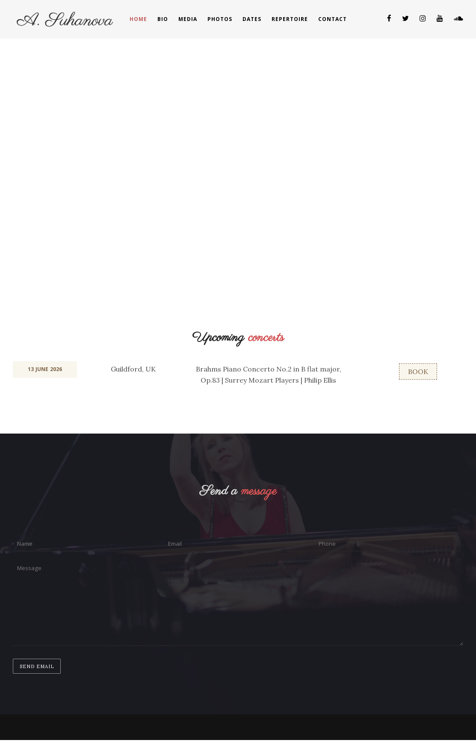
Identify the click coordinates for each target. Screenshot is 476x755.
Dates (251, 19)
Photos (219, 19)
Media (187, 19)
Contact (332, 19)
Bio (162, 19)
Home (138, 19)
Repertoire (290, 19)
